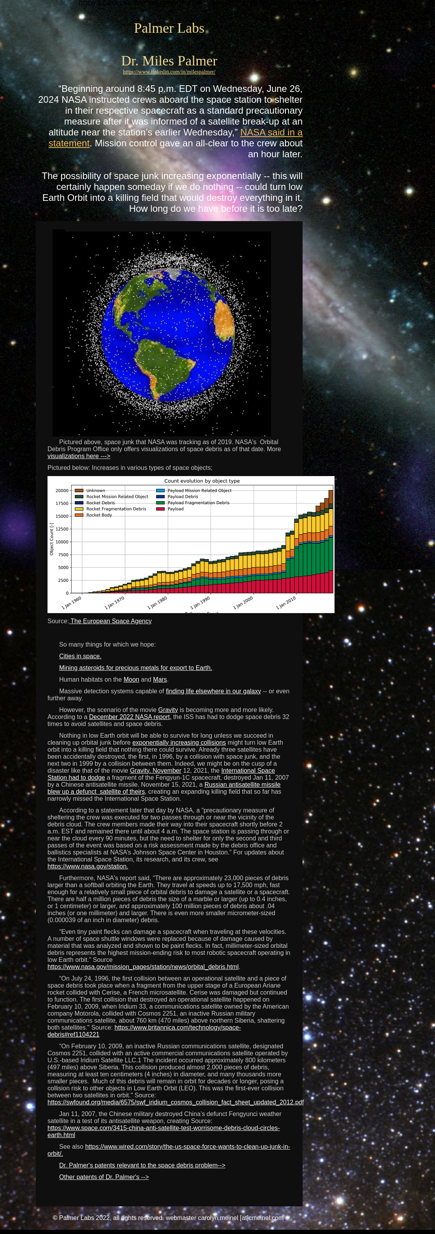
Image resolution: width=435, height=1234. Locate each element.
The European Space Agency (110, 621)
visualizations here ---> (79, 456)
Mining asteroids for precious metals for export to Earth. (135, 667)
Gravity (168, 710)
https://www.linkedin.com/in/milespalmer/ (169, 72)
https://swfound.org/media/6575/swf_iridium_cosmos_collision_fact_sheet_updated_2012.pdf (176, 1102)
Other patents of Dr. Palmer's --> (104, 1177)
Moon (131, 679)
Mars (160, 679)
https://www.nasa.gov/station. (88, 866)
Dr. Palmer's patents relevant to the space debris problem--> (142, 1165)
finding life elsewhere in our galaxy (213, 691)
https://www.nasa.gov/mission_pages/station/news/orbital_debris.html (143, 966)
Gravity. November (155, 770)
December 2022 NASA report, (130, 717)
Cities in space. (80, 656)
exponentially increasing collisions (179, 742)
